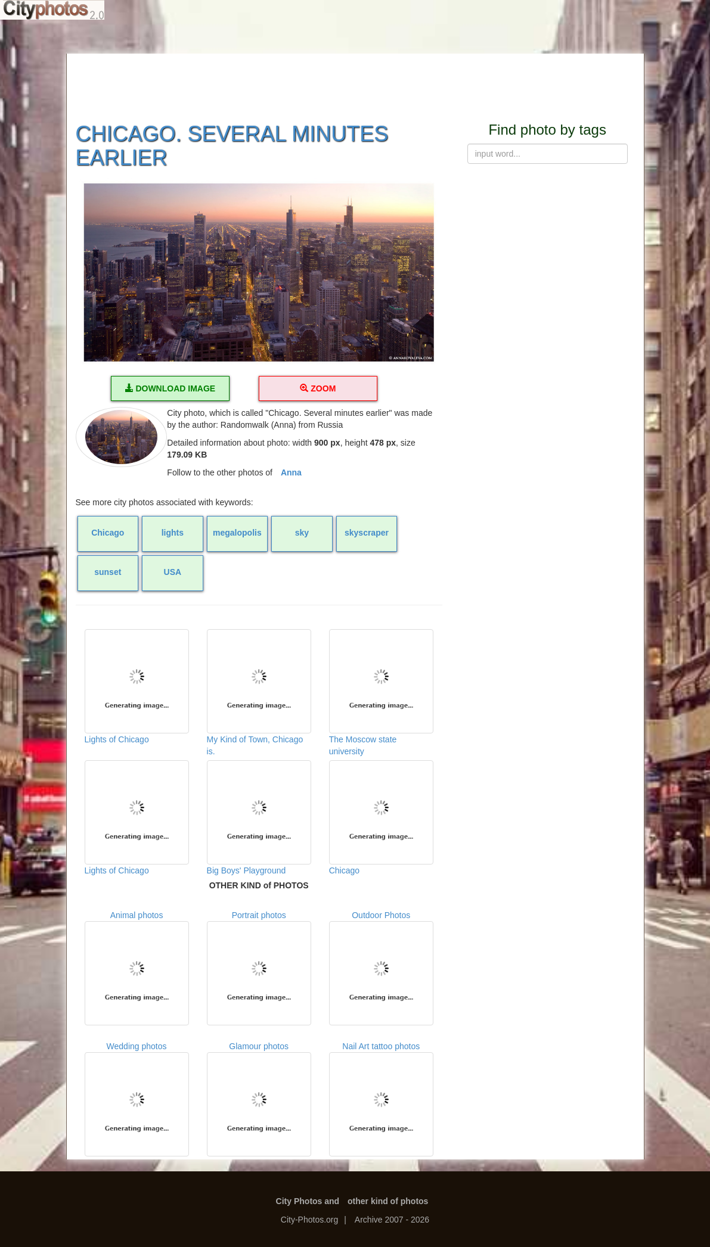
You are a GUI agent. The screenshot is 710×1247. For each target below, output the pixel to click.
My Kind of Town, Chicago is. (259, 688)
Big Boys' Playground (259, 817)
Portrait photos (259, 967)
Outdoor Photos (381, 967)
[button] (259, 272)
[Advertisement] (355, 80)
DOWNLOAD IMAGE (170, 388)
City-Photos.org (309, 1219)
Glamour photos (259, 1098)
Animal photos (137, 967)
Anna (291, 472)
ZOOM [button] (318, 388)
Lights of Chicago (137, 686)
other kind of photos (388, 1201)
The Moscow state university (381, 688)
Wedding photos (137, 1098)
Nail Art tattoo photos (381, 1098)
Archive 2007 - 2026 (392, 1219)
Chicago (381, 817)
